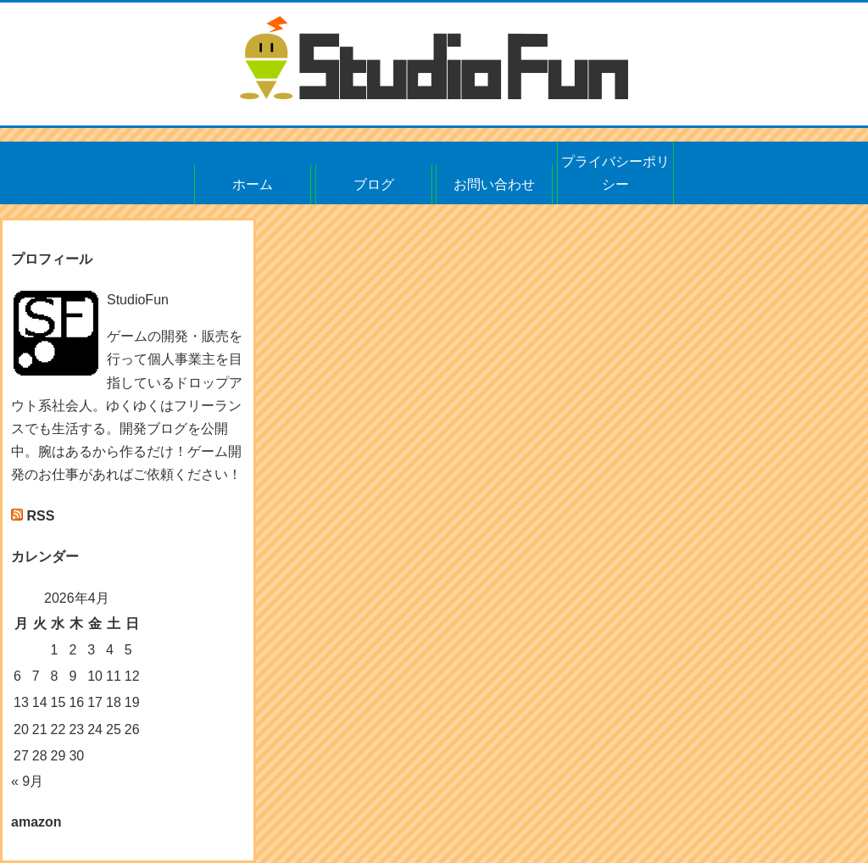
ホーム (252, 184)
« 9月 (27, 781)
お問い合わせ (494, 184)
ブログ (373, 184)
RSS (40, 516)
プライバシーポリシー (615, 173)
